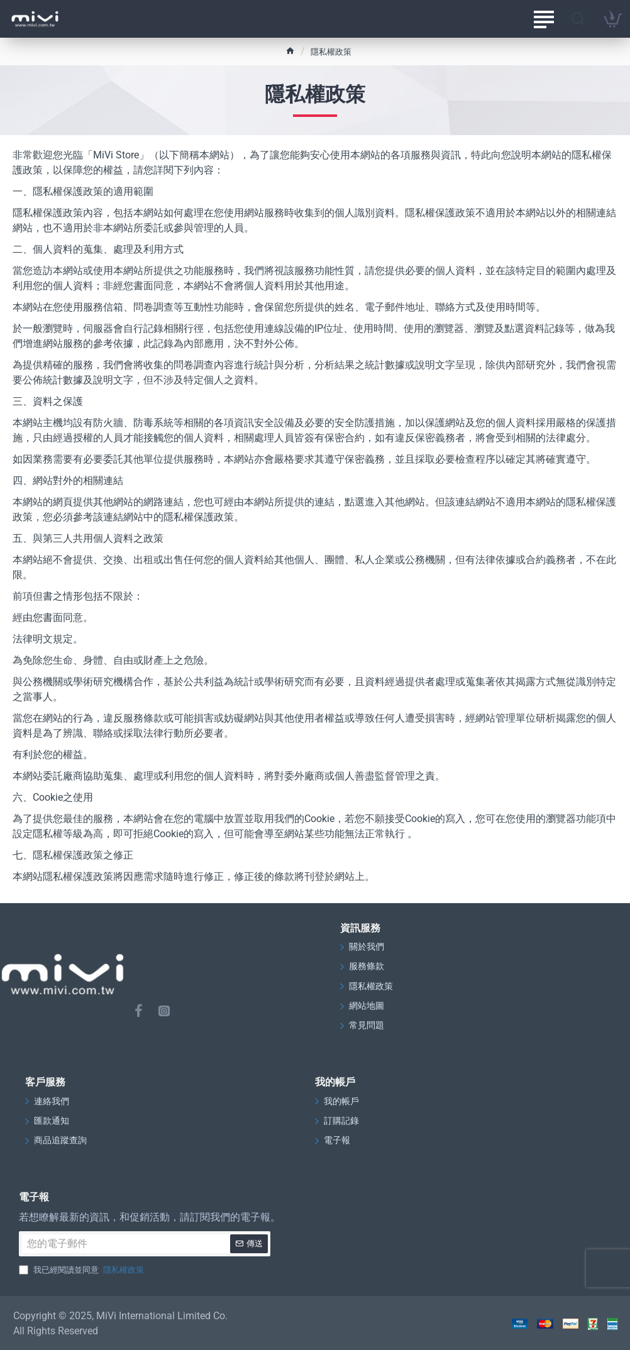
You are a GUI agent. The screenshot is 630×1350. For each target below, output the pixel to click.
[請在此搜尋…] (578, 19)
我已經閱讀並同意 (82, 1269)
